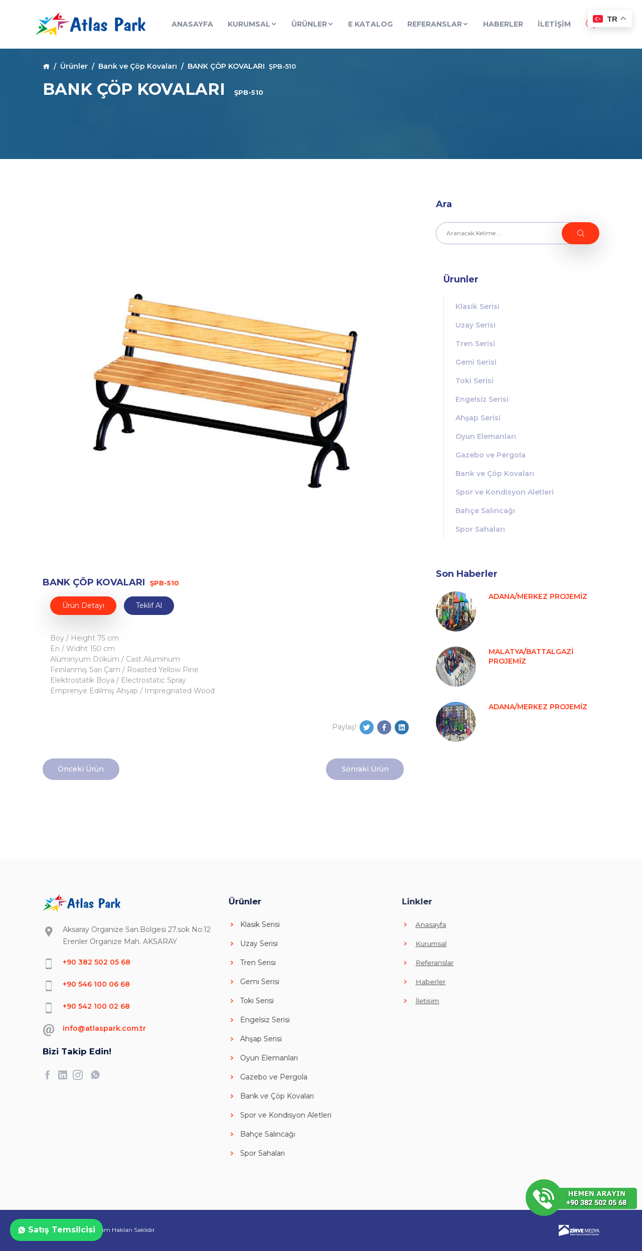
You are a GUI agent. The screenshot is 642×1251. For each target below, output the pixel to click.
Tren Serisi (475, 343)
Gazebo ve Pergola (490, 454)
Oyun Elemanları (485, 436)
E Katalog (370, 24)
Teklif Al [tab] (149, 605)
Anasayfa (192, 24)
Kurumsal (252, 24)
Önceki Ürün (81, 768)
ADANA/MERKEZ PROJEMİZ (538, 596)
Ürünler (312, 24)
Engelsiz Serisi (482, 399)
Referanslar (438, 24)
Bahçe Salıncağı (485, 510)
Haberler (503, 24)
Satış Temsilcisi (56, 1229)
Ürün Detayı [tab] (83, 605)
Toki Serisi (474, 380)
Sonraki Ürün (365, 768)
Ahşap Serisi (478, 417)
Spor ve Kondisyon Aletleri (504, 492)
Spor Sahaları (480, 529)
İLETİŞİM (554, 24)
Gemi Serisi (476, 362)
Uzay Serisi (475, 325)
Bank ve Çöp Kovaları (137, 66)
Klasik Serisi (477, 306)
